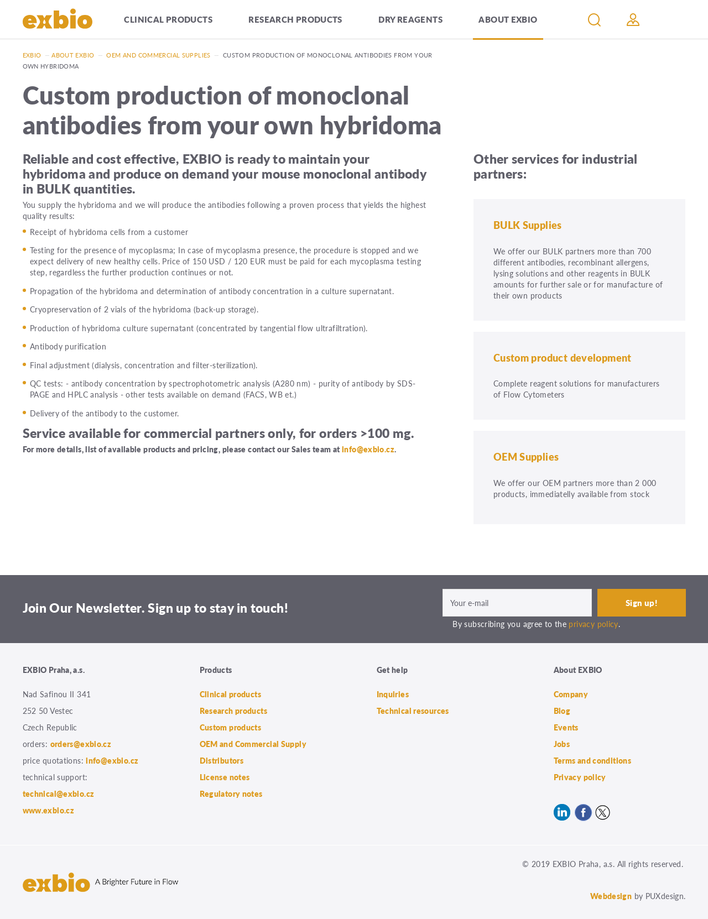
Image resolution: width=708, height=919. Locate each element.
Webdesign (611, 895)
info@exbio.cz (368, 449)
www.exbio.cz (49, 810)
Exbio (32, 55)
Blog (562, 710)
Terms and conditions (593, 760)
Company (571, 693)
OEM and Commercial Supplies (158, 55)
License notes (225, 776)
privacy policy (593, 623)
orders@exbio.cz (81, 743)
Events (566, 727)
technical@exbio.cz (59, 793)
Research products (295, 19)
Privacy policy (580, 776)
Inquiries (393, 693)
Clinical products (168, 19)
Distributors (222, 760)
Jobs (562, 743)
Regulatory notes (231, 793)
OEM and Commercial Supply (253, 743)
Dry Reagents (410, 19)
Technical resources (413, 710)
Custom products (231, 727)
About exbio (72, 55)
